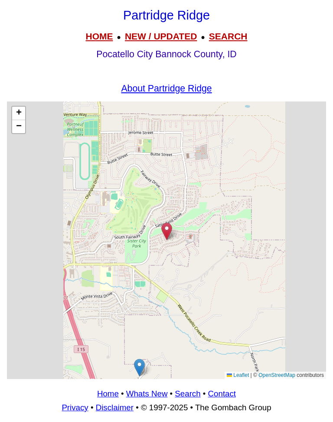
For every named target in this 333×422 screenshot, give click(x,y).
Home (108, 393)
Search (187, 393)
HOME (99, 36)
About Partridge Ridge (166, 88)
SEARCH (228, 36)
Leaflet (238, 375)
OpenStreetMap (276, 375)
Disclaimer (115, 407)
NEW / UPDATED (161, 36)
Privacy (75, 407)
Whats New (147, 393)
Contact (222, 393)
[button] (139, 367)
